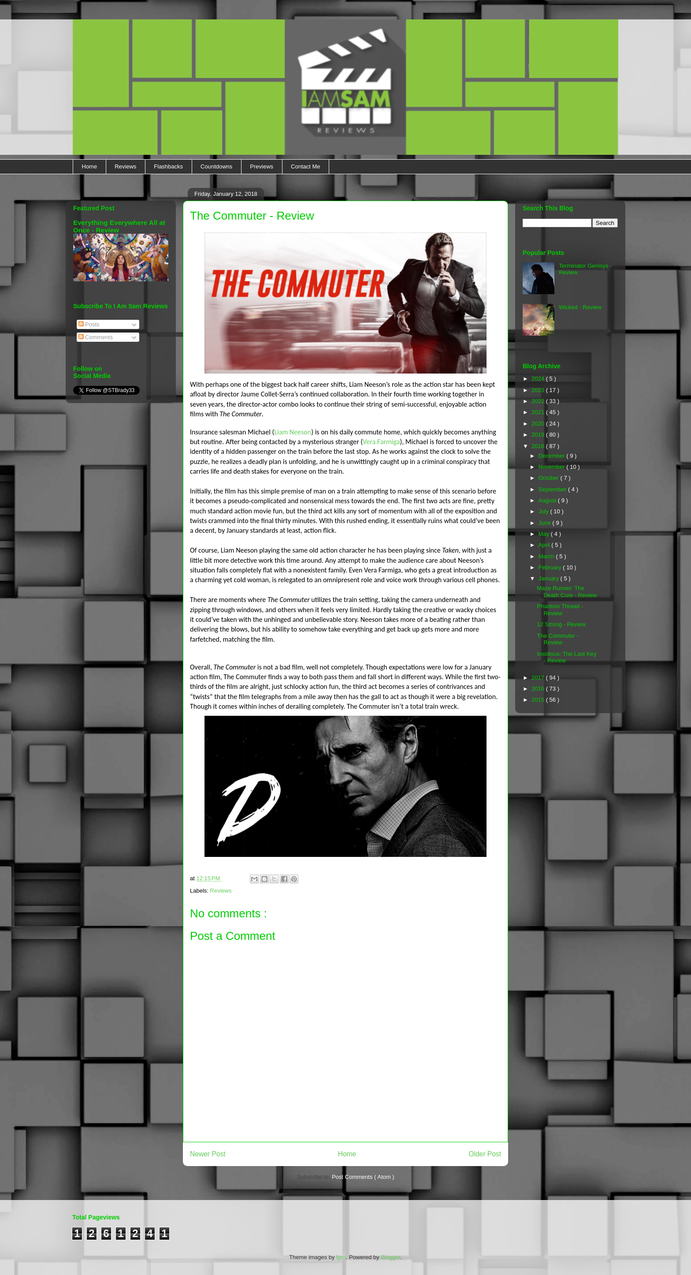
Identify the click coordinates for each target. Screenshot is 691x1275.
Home (89, 166)
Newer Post (208, 1154)
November (553, 467)
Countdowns (216, 166)
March (547, 556)
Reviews (125, 166)
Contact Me (305, 166)
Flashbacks (168, 166)
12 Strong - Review (561, 624)
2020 (538, 423)
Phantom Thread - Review (560, 610)
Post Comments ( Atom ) (363, 1177)
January (550, 578)
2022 (538, 401)
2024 (538, 378)
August (548, 500)
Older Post (484, 1154)
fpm (341, 1257)
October (550, 478)
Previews (261, 166)
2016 (538, 688)
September (553, 489)
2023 (538, 390)
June (546, 523)
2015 (538, 699)
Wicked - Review (580, 307)
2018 (538, 446)
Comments (95, 337)
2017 (538, 677)
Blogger (390, 1257)
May (545, 534)
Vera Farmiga (381, 441)
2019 (538, 434)
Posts (89, 324)
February (551, 567)
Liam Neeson (292, 432)
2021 (538, 412)
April (545, 545)
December (553, 455)
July (544, 511)
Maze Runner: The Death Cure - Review (567, 591)
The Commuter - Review (558, 639)
